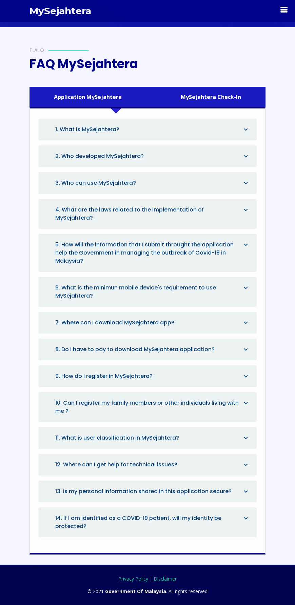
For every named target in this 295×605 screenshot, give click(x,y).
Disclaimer (165, 579)
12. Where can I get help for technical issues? (152, 465)
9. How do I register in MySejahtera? (152, 376)
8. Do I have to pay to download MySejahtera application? (152, 349)
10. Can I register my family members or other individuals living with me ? (152, 407)
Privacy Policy (133, 579)
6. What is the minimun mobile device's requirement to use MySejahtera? (152, 292)
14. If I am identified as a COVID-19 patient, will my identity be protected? (152, 522)
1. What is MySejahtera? (152, 129)
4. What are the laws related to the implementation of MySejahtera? (152, 214)
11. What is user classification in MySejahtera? (152, 438)
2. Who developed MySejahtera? (152, 156)
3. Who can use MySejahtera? (152, 183)
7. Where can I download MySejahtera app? (152, 323)
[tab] (92, 97)
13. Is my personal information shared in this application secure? (152, 491)
